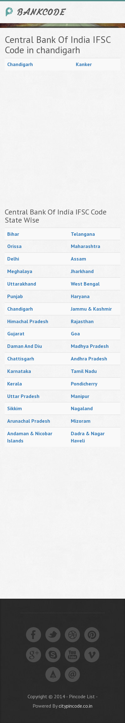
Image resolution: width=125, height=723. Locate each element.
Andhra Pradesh (89, 358)
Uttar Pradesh (23, 396)
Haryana (80, 296)
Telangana (83, 234)
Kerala (14, 383)
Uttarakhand (21, 284)
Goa (75, 333)
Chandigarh (20, 64)
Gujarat (15, 333)
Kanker (84, 64)
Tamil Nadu (84, 371)
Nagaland (82, 408)
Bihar (13, 234)
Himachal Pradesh (27, 321)
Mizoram (81, 421)
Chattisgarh (20, 358)
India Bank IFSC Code (36, 12)
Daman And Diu (24, 346)
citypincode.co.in (75, 706)
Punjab (15, 296)
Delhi (13, 259)
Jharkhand (82, 271)
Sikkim (14, 408)
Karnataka (19, 371)
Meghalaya (19, 271)
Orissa (14, 246)
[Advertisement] (62, 139)
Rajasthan (82, 321)
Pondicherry (84, 383)
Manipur (80, 396)
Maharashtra (85, 246)
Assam (78, 259)
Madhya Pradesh (90, 346)
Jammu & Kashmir (91, 309)
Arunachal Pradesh (28, 421)
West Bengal (85, 284)
